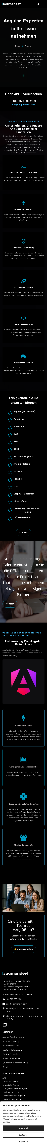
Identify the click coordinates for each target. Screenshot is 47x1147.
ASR (4, 1078)
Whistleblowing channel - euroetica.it (19, 994)
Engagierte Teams (11, 1085)
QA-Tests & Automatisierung (15, 1063)
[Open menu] (41, 3)
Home (17, 46)
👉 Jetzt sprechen (23, 949)
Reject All (23, 1141)
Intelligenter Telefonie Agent (15, 1088)
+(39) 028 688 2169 (23, 101)
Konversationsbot (10, 1081)
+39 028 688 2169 (13, 999)
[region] (23, 1124)
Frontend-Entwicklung (12, 1050)
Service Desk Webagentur (14, 1095)
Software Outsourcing (12, 1099)
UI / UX (5, 1067)
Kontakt (23, 532)
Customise (23, 1135)
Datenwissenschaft (11, 1045)
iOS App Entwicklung (11, 1054)
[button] (37, 3)
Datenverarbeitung (11, 1041)
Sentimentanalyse (11, 1092)
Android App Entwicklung (13, 1037)
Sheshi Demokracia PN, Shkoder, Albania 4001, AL (24, 1017)
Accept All (23, 1128)
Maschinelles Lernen (11, 1058)
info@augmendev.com (23, 104)
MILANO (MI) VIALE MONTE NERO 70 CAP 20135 (22, 1010)
